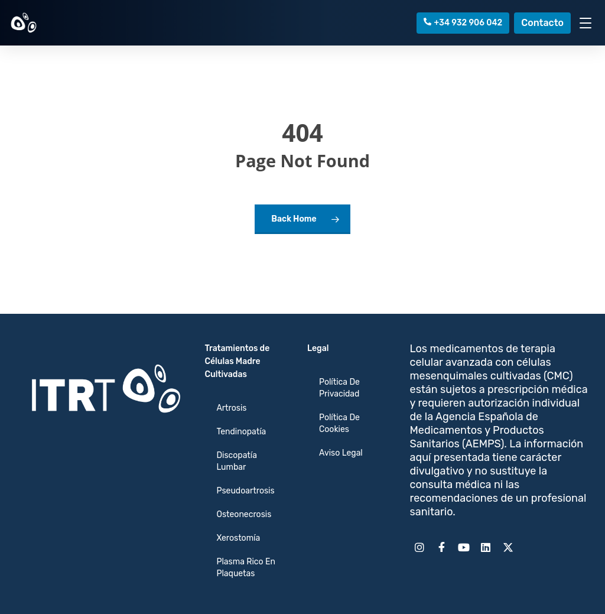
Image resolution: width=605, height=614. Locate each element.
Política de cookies (339, 423)
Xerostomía (238, 538)
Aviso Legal (341, 453)
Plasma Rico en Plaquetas (245, 568)
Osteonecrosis (243, 514)
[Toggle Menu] (585, 23)
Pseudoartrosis (245, 491)
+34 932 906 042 (463, 23)
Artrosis (231, 408)
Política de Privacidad (339, 388)
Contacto (542, 22)
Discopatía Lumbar (236, 461)
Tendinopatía (241, 432)
